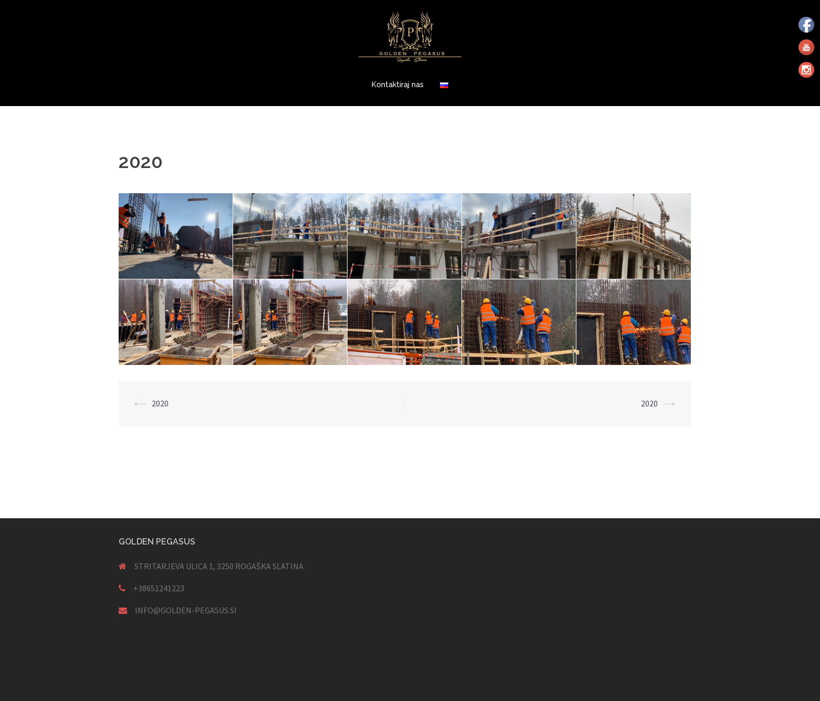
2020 (160, 403)
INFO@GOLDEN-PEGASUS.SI (186, 610)
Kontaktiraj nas (398, 84)
